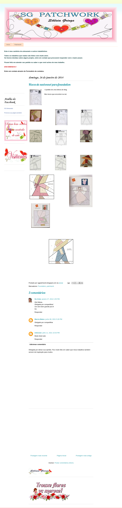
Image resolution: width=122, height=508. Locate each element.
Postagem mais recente (38, 456)
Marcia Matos (40, 319)
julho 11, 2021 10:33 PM (51, 333)
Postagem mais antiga (84, 456)
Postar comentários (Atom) (64, 463)
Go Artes (38, 299)
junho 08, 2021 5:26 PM (53, 319)
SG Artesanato (8, 108)
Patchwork (18, 44)
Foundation (42, 286)
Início (8, 44)
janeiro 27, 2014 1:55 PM (51, 299)
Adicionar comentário (38, 344)
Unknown (38, 333)
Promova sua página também (13, 113)
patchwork (50, 286)
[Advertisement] (14, 83)
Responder (38, 312)
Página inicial (61, 456)
